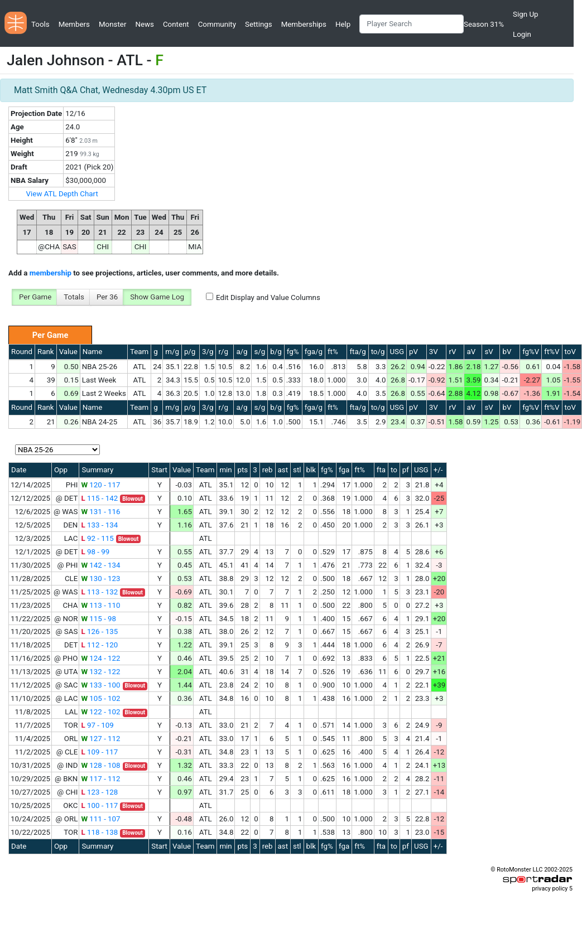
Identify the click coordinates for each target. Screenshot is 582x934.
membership (50, 273)
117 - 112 (100, 779)
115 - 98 (98, 618)
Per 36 (107, 297)
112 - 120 (99, 645)
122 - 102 (100, 712)
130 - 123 (100, 578)
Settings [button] (258, 24)
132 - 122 (100, 671)
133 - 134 (99, 525)
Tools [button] (40, 24)
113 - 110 (100, 605)
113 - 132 (99, 592)
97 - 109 (97, 725)
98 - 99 (95, 552)
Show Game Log (157, 297)
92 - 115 (97, 538)
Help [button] (342, 24)
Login (522, 34)
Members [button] (74, 24)
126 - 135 (99, 631)
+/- (438, 470)
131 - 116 (100, 511)
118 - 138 (99, 832)
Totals (74, 297)
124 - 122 (100, 658)
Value (68, 351)
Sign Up (525, 14)
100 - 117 (99, 805)
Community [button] (217, 24)
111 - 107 (100, 819)
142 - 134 (100, 565)
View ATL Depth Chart (62, 194)
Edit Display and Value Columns (268, 297)
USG (396, 351)
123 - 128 (99, 792)
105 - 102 (100, 698)
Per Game (35, 297)
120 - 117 (100, 485)
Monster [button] (112, 24)
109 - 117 (99, 752)
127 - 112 (100, 738)
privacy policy (549, 888)
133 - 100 (100, 685)
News (144, 24)
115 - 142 (99, 498)
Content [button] (176, 24)
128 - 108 (100, 765)
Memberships (303, 24)
